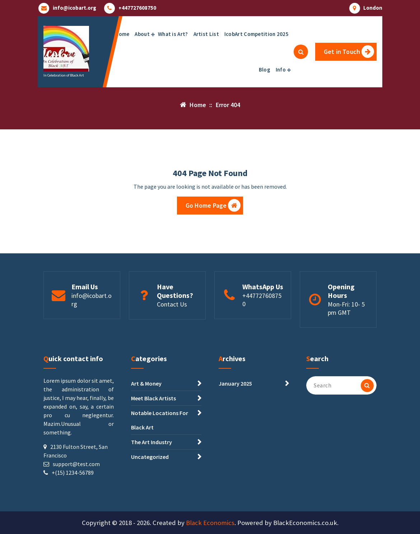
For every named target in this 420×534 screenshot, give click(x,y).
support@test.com (76, 464)
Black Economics (210, 523)
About (142, 34)
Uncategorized (150, 456)
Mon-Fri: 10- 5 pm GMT (346, 308)
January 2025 (235, 383)
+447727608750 (137, 8)
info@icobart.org (74, 8)
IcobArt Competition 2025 (256, 34)
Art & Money (146, 383)
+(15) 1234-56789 (73, 472)
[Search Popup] (301, 52)
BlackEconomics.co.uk (305, 523)
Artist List (206, 34)
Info (281, 69)
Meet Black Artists (153, 398)
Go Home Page (213, 205)
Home (122, 34)
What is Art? (173, 34)
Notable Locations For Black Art (159, 420)
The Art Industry (151, 442)
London (372, 8)
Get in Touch (349, 51)
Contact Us (172, 304)
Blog (264, 69)
